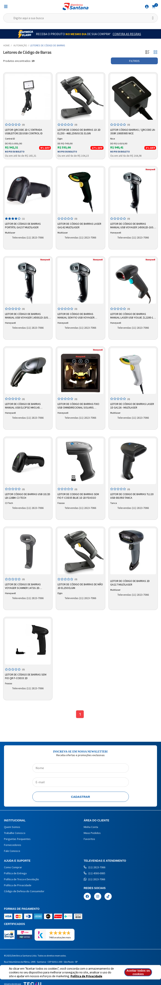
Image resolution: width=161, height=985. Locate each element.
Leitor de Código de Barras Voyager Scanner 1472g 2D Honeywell (23, 586)
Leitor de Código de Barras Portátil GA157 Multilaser (23, 225)
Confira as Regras (127, 34)
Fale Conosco (12, 851)
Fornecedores (12, 845)
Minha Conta (91, 827)
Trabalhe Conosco (14, 833)
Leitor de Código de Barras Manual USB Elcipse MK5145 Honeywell (23, 406)
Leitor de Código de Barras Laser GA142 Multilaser (79, 225)
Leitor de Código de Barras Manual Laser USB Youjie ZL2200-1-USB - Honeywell (132, 316)
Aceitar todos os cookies (138, 972)
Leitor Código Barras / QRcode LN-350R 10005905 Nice (132, 131)
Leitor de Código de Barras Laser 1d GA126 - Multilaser (132, 405)
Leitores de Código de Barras (47, 45)
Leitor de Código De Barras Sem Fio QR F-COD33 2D (25, 676)
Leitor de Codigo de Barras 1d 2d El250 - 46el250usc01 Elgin (79, 131)
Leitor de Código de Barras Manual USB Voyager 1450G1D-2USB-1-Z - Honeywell (28, 316)
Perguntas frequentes (17, 839)
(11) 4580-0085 (94, 873)
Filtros (134, 60)
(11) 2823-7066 (94, 867)
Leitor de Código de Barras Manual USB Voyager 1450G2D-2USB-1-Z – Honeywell (133, 225)
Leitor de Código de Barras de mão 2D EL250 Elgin (80, 586)
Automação (20, 45)
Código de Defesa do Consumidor (24, 891)
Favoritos (89, 839)
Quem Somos (12, 827)
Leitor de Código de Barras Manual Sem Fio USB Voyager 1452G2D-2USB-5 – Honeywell (76, 316)
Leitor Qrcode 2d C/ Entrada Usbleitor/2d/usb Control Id (24, 131)
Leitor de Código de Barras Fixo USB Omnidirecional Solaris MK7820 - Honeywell (78, 406)
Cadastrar (80, 796)
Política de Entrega (15, 873)
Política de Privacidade (86, 976)
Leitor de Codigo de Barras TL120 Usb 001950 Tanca (131, 495)
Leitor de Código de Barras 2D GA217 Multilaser (130, 582)
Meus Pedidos (92, 833)
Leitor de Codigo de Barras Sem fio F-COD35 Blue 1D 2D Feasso (78, 495)
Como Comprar (13, 867)
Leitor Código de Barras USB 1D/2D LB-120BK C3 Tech (27, 495)
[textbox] (80, 18)
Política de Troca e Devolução (21, 879)
